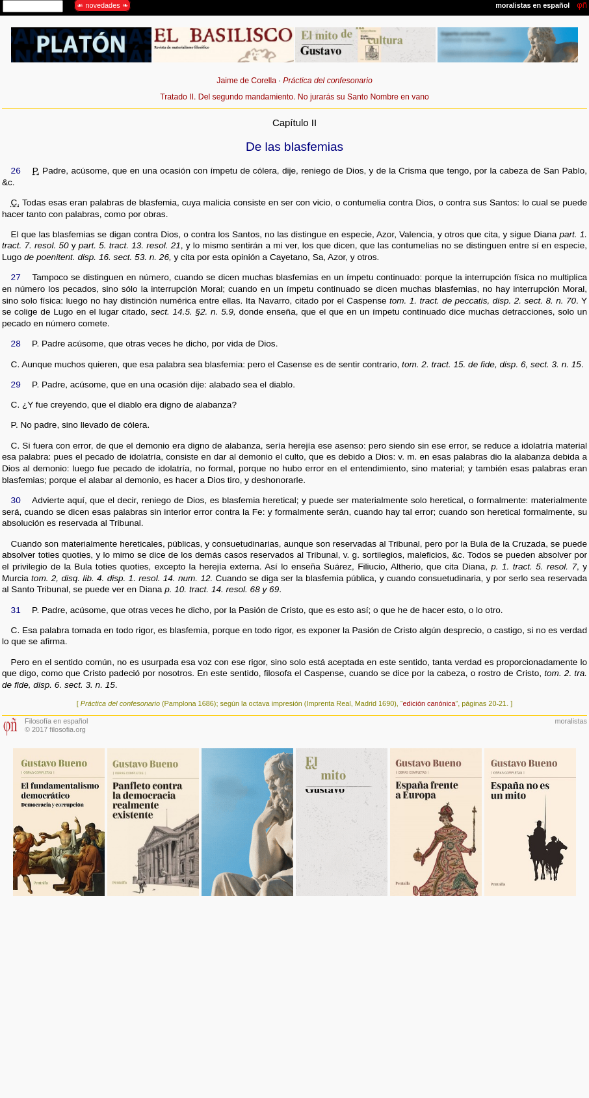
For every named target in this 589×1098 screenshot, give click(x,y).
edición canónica (429, 703)
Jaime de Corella (246, 80)
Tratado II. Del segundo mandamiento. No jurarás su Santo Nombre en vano (294, 96)
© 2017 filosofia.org (55, 729)
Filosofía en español (56, 721)
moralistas (571, 721)
